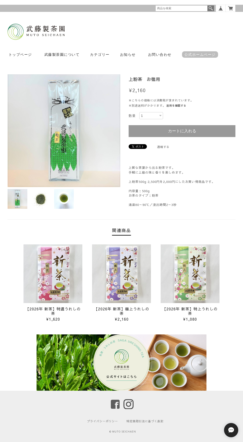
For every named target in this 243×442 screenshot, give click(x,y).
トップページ (20, 54)
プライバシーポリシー (102, 421)
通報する (163, 147)
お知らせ (128, 54)
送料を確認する (176, 105)
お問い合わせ (160, 54)
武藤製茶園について (62, 54)
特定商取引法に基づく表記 (145, 421)
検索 (210, 8)
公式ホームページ (200, 54)
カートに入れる (182, 131)
